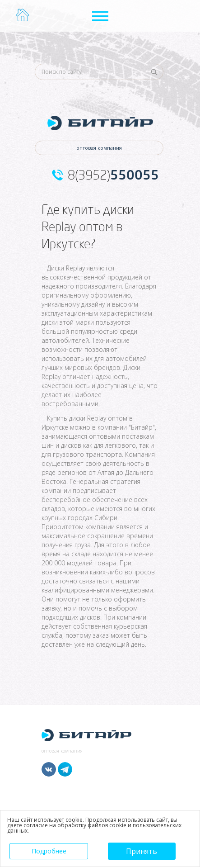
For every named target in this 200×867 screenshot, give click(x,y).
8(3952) (113, 175)
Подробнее (49, 851)
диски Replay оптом (98, 418)
